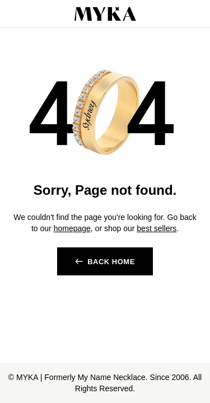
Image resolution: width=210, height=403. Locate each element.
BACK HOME (111, 261)
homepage (72, 228)
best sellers (156, 228)
